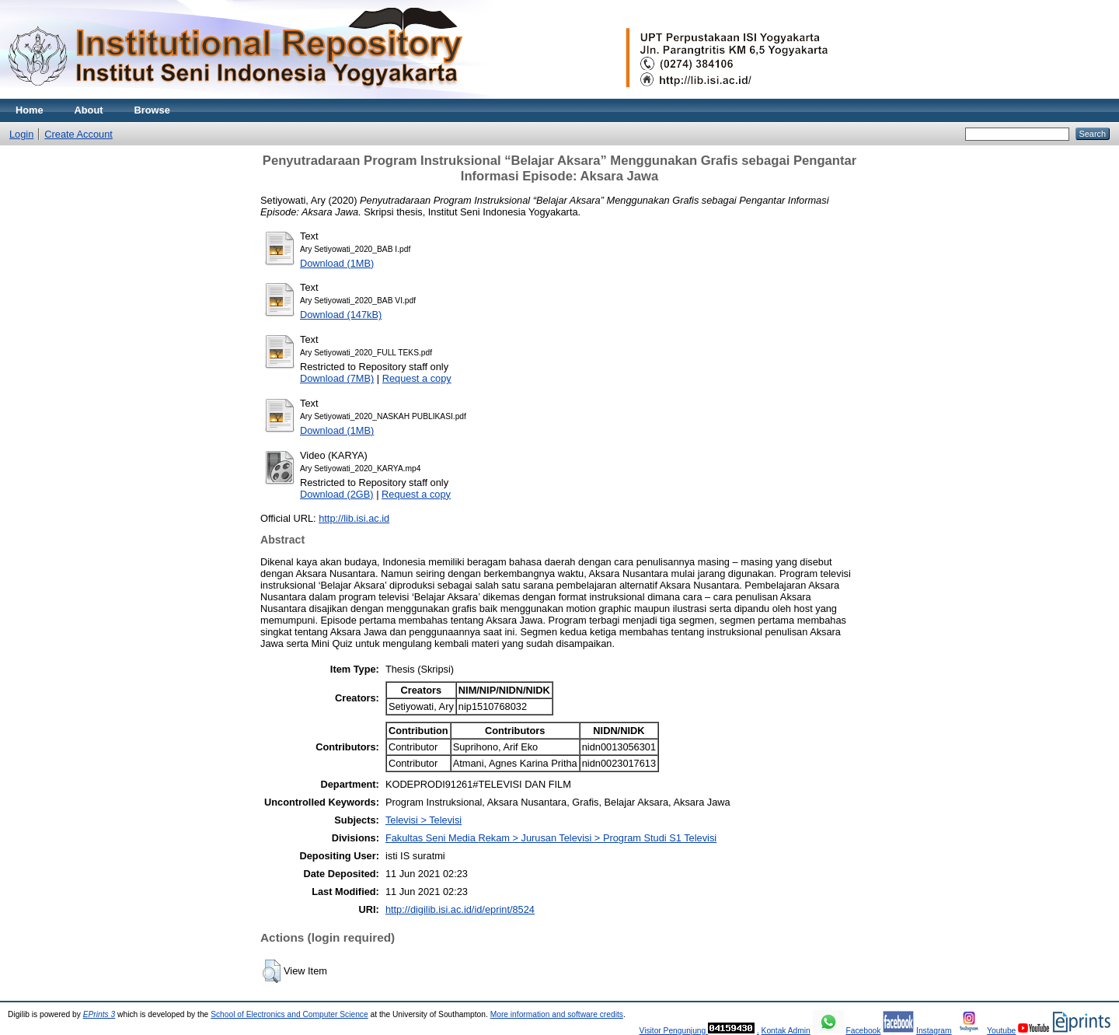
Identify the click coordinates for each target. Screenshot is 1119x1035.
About (89, 110)
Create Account (78, 134)
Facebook (862, 1030)
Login (21, 134)
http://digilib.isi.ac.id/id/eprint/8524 (460, 909)
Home (30, 110)
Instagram (934, 1030)
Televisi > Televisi (423, 820)
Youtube (1001, 1030)
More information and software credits (556, 1014)
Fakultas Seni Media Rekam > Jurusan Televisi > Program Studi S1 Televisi (550, 838)
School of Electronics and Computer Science (289, 1014)
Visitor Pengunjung (673, 1030)
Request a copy (416, 378)
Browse (152, 110)
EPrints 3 (99, 1014)
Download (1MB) (337, 263)
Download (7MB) (337, 378)
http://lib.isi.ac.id (354, 518)
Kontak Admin (786, 1030)
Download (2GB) (337, 494)
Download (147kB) (341, 314)
